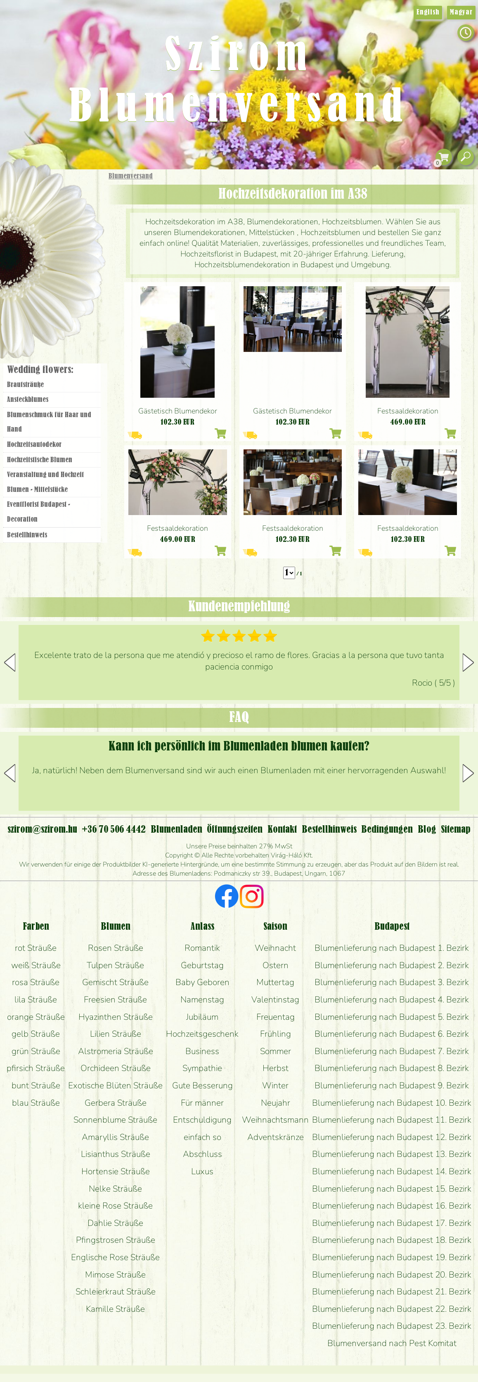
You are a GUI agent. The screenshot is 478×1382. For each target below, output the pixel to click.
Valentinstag (275, 999)
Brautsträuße (25, 385)
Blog (427, 829)
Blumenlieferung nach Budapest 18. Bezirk (391, 1240)
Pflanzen (73, 236)
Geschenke (43, 194)
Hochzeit (75, 261)
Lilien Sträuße (115, 1034)
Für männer (202, 1103)
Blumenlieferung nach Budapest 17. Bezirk (391, 1223)
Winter (275, 1085)
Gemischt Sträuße (115, 982)
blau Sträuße (36, 1103)
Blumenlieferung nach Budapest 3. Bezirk (392, 982)
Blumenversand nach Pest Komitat (392, 1343)
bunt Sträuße (36, 1085)
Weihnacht (275, 948)
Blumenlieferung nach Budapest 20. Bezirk (391, 1274)
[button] (468, 662)
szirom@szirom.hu (42, 829)
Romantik (202, 948)
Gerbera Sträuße (116, 1103)
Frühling (275, 1034)
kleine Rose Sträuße (115, 1205)
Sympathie (202, 1068)
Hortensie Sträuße (115, 1171)
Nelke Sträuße (115, 1188)
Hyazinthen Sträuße (115, 1017)
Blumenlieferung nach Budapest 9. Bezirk (392, 1085)
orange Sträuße (36, 1017)
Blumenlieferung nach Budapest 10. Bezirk (391, 1103)
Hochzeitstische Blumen (39, 460)
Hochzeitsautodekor (34, 445)
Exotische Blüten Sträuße (115, 1085)
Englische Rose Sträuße (115, 1257)
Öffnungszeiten (235, 829)
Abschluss (202, 1154)
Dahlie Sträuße (115, 1223)
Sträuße (60, 216)
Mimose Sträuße (115, 1274)
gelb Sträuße (36, 1034)
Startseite (24, 187)
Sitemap (456, 829)
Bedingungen (387, 829)
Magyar (461, 12)
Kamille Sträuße (115, 1309)
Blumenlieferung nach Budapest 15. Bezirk (391, 1188)
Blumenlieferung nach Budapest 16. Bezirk (391, 1205)
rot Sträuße (36, 948)
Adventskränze (275, 1137)
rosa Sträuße (35, 982)
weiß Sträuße (36, 965)
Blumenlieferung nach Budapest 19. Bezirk (391, 1257)
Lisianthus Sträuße (115, 1154)
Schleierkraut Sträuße (116, 1291)
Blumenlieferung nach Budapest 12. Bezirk (391, 1137)
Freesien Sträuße (115, 999)
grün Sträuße (36, 1051)
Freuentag (275, 1017)
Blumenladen (55, 313)
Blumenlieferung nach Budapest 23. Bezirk (391, 1326)
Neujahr (275, 1103)
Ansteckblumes (27, 400)
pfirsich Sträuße (36, 1068)
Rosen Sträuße (115, 948)
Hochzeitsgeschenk (202, 1034)
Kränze (62, 283)
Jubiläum (202, 1017)
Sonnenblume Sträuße (115, 1120)
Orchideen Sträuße (115, 1068)
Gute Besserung (202, 1085)
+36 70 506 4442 (114, 829)
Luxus (202, 1171)
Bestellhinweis (27, 535)
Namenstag (202, 999)
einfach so (202, 1137)
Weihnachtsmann (275, 1120)
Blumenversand (131, 176)
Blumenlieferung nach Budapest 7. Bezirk (392, 1051)
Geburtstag (202, 965)
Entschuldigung (202, 1120)
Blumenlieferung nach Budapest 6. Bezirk (392, 1034)
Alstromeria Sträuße (115, 1051)
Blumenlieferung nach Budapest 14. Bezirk (391, 1171)
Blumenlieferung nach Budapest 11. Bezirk (391, 1120)
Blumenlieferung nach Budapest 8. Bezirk (392, 1068)
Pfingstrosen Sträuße (115, 1240)
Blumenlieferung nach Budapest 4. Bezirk (392, 999)
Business (202, 1051)
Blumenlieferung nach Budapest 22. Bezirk (391, 1309)
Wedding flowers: (40, 370)
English (427, 12)
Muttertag (275, 982)
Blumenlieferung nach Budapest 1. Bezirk (392, 948)
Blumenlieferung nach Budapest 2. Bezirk (392, 965)
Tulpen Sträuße (115, 965)
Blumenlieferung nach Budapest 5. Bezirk (392, 1017)
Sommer (275, 1051)
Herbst (276, 1068)
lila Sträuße (35, 999)
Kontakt (282, 829)
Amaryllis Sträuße (115, 1137)
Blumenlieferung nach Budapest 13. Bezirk (391, 1154)
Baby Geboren (202, 982)
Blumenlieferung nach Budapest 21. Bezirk (391, 1291)
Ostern (276, 965)
